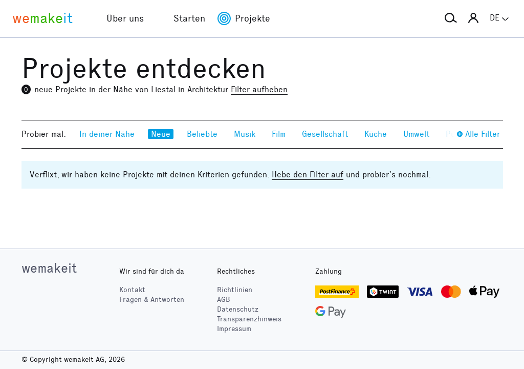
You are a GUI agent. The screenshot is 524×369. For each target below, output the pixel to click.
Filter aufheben (259, 89)
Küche (375, 134)
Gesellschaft (325, 134)
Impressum (234, 328)
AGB (223, 299)
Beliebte (202, 134)
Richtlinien (234, 289)
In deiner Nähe (107, 134)
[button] (451, 18)
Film (279, 134)
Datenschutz (237, 309)
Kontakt (132, 289)
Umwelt (416, 134)
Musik (244, 134)
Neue (160, 134)
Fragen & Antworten (151, 299)
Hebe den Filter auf (307, 174)
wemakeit (49, 268)
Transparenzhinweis (249, 319)
